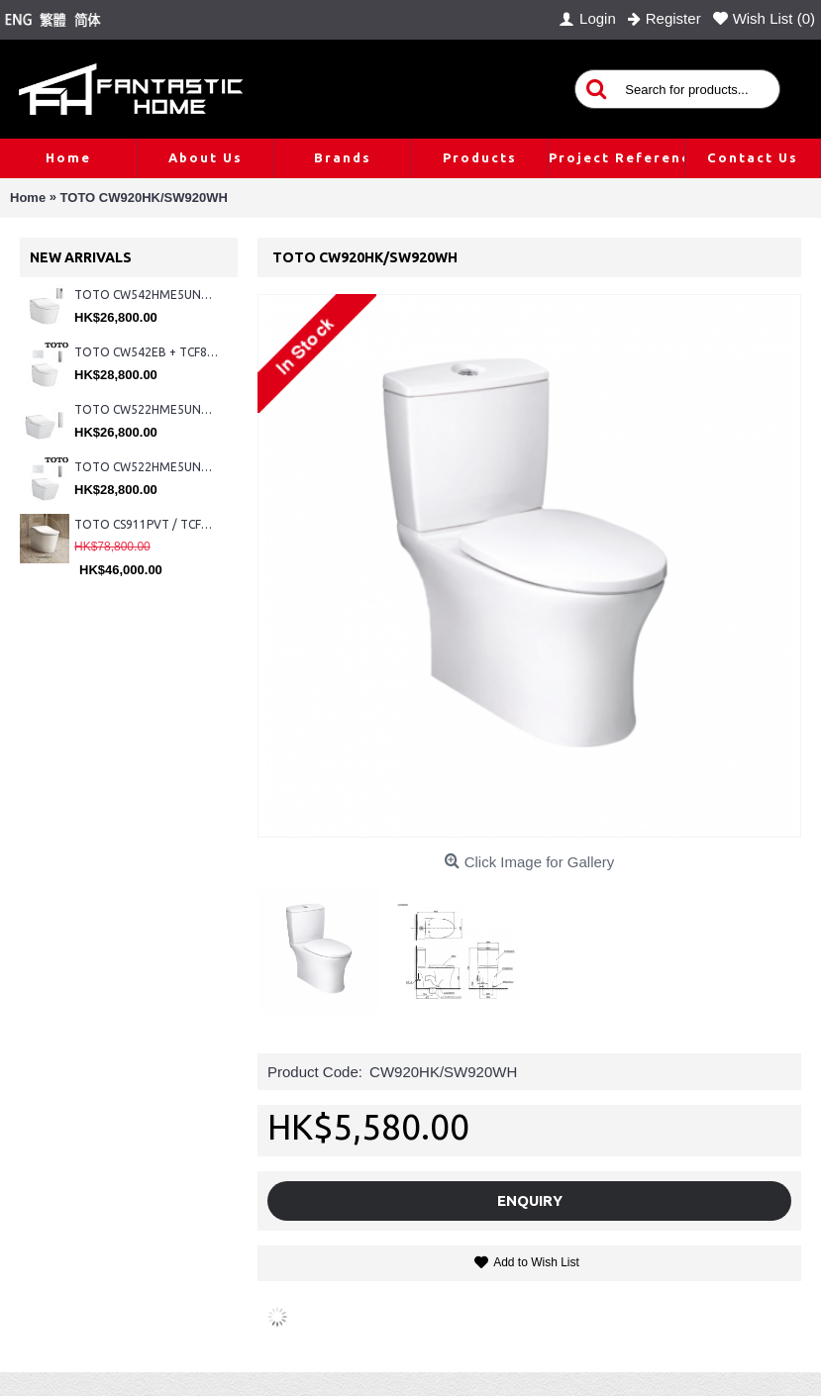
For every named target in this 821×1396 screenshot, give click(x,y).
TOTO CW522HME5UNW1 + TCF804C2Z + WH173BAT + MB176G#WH (146, 466)
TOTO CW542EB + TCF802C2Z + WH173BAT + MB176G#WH (146, 352)
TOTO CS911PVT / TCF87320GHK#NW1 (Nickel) (146, 524)
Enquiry (530, 1200)
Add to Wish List (536, 1262)
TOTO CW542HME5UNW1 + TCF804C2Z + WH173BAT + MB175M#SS (146, 294)
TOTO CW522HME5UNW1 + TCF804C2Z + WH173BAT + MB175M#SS (146, 409)
